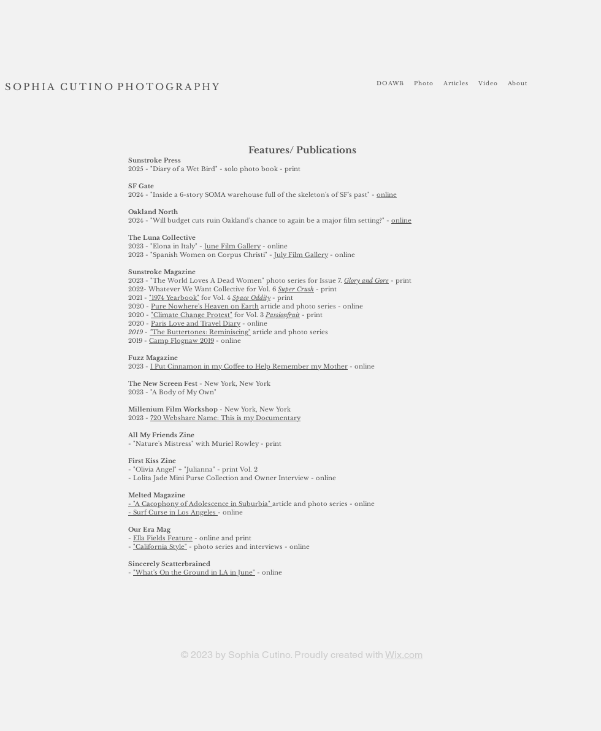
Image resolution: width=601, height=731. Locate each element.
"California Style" (160, 547)
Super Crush (296, 289)
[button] (423, 83)
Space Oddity (251, 298)
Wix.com (404, 654)
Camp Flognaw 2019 (181, 341)
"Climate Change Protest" (191, 315)
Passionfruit (283, 315)
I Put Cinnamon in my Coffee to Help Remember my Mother (249, 366)
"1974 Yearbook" (174, 298)
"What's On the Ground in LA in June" (194, 572)
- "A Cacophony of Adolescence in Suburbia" (200, 504)
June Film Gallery (232, 246)
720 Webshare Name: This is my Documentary (225, 418)
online (387, 195)
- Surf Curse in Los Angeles (173, 512)
